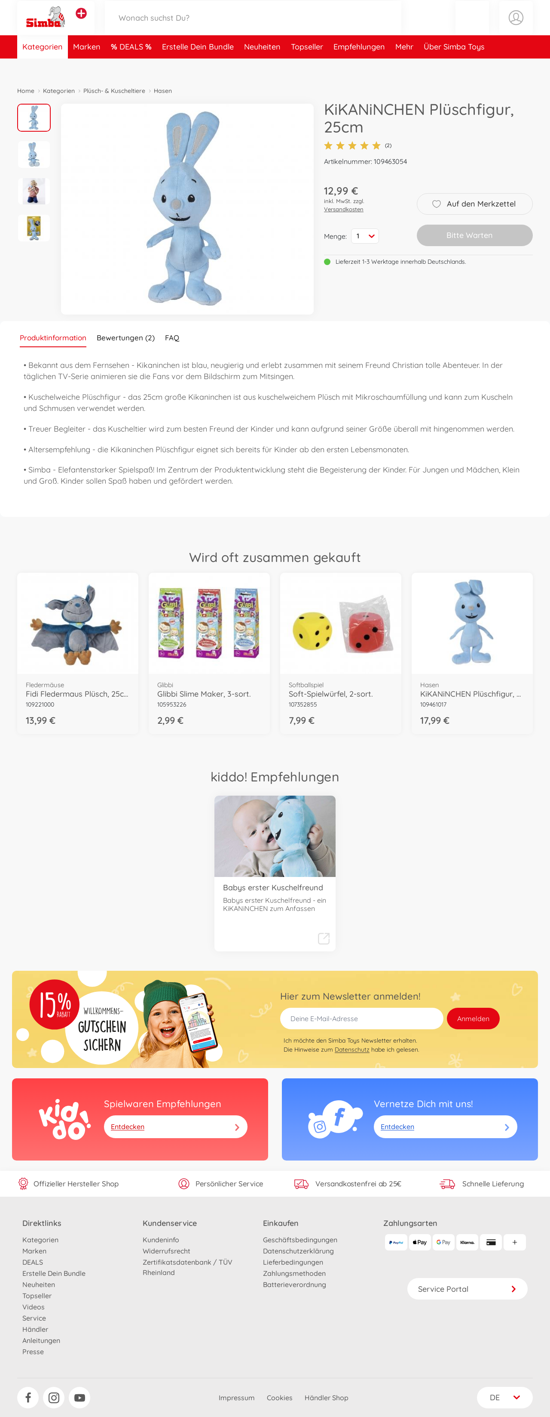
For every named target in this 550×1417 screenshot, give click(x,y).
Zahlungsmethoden (294, 1273)
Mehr (404, 66)
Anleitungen (41, 1340)
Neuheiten (262, 66)
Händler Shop (326, 1397)
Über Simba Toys (454, 66)
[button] (472, 27)
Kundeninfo (161, 1239)
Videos (33, 1307)
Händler (35, 1329)
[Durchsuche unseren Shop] (253, 27)
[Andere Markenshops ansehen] (81, 23)
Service (34, 1318)
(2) (357, 145)
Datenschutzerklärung (298, 1251)
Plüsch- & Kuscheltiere (114, 91)
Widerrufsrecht (166, 1251)
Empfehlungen (359, 66)
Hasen (163, 91)
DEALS (132, 66)
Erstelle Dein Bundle (198, 66)
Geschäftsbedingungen (300, 1239)
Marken (87, 66)
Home (25, 91)
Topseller (307, 66)
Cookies (280, 1397)
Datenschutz (352, 1049)
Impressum (237, 1397)
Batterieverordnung (294, 1284)
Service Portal (467, 1289)
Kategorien (42, 66)
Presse (33, 1351)
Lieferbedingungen (293, 1262)
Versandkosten (344, 209)
